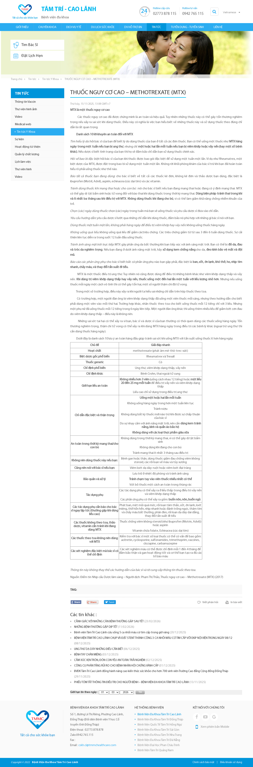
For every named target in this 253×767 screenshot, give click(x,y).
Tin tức (32, 79)
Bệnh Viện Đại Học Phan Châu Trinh (159, 745)
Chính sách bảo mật (203, 762)
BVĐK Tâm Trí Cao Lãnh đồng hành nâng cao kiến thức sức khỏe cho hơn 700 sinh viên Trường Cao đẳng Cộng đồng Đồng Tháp (151, 674)
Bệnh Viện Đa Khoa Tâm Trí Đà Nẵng (159, 740)
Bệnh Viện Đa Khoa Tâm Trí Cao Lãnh (159, 714)
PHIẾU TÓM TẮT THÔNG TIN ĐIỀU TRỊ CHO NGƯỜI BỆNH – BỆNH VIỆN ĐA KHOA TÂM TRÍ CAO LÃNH (140, 682)
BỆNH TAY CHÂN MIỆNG (96, 654)
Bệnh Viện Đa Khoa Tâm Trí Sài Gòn (158, 729)
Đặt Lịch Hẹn (28, 56)
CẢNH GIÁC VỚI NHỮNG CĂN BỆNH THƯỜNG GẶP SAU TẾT (117, 621)
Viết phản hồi (210, 602)
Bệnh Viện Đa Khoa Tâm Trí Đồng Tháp (160, 719)
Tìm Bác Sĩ (25, 45)
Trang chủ (16, 79)
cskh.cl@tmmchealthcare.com (97, 745)
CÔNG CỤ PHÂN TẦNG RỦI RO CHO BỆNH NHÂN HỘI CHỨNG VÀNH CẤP (124, 665)
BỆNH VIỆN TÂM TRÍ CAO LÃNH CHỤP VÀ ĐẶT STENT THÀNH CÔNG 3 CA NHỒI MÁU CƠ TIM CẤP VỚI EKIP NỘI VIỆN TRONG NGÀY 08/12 (153, 641)
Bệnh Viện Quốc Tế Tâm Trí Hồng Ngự (160, 724)
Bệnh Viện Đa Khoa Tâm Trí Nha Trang (160, 735)
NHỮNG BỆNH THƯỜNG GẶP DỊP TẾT (104, 627)
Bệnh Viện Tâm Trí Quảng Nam (156, 750)
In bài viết (236, 602)
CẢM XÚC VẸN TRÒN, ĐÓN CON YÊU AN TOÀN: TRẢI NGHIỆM (118, 660)
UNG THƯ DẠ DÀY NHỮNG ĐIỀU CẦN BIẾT (107, 649)
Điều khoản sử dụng (231, 762)
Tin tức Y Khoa (50, 79)
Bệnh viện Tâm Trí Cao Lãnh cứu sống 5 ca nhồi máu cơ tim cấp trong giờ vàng (130, 632)
